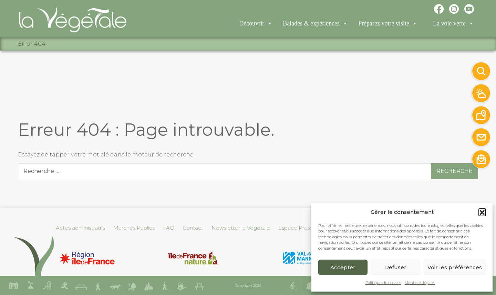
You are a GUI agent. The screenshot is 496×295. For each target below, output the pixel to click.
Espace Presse (297, 228)
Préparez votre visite (387, 24)
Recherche (454, 171)
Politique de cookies (383, 282)
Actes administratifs (80, 228)
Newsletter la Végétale (240, 228)
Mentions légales (420, 282)
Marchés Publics (134, 228)
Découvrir (255, 24)
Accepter (342, 267)
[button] (482, 212)
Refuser (395, 267)
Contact (193, 228)
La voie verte (453, 24)
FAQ (168, 228)
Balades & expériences (315, 24)
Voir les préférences (454, 267)
